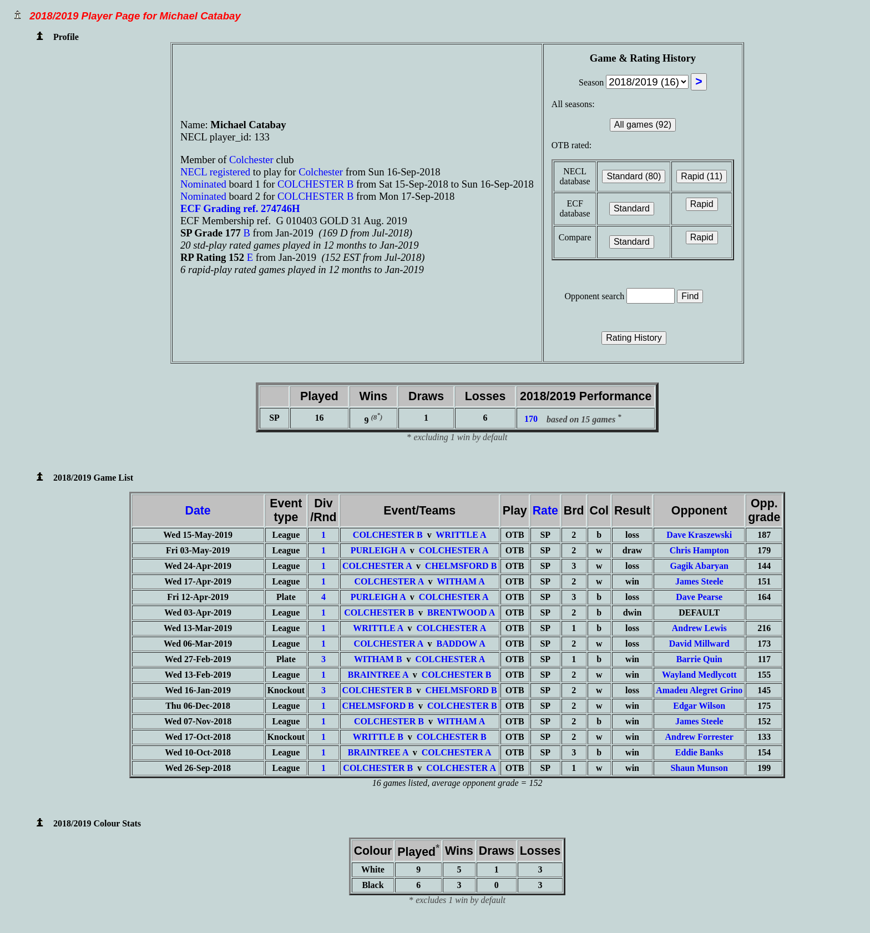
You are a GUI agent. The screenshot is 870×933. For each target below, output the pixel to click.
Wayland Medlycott (699, 674)
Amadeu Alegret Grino (699, 690)
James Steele (699, 581)
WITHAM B (378, 659)
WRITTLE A (461, 534)
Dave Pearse (699, 597)
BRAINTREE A (378, 674)
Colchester (252, 159)
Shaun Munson (699, 768)
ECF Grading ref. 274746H (240, 208)
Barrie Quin (699, 659)
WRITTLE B (378, 737)
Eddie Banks (699, 752)
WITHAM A (461, 581)
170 (531, 419)
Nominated (203, 184)
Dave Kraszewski (699, 534)
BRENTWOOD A (461, 612)
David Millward (699, 643)
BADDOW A (461, 643)
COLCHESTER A (454, 550)
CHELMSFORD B (461, 566)
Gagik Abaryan (699, 566)
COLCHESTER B (315, 184)
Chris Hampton (699, 550)
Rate (545, 510)
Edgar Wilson (699, 705)
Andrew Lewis (699, 628)
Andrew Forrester (699, 737)
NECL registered (215, 172)
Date (198, 510)
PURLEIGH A (378, 550)
